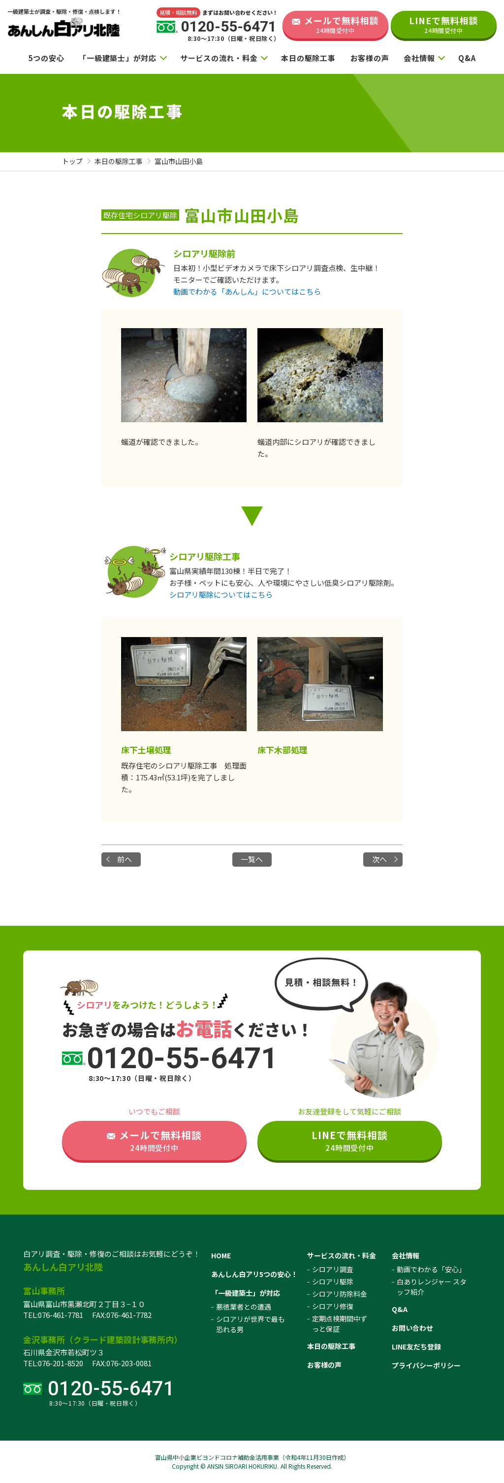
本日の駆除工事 (308, 58)
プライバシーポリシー (426, 1365)
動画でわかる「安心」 (431, 1269)
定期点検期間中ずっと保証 (339, 1324)
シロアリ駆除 (332, 1281)
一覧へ (252, 859)
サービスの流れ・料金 (219, 58)
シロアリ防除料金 (339, 1294)
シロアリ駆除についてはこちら (221, 594)
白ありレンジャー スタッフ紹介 (432, 1287)
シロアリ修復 (332, 1306)
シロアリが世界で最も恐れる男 (250, 1324)
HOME (221, 1255)
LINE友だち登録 (416, 1346)
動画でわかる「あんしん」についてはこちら (247, 291)
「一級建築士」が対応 (118, 58)
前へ (124, 859)
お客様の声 (369, 58)
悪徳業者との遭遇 (243, 1307)
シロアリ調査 (332, 1269)
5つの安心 (46, 58)
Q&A (466, 58)
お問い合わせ (412, 1328)
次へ (379, 859)
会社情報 (419, 58)
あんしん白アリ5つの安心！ (254, 1274)
